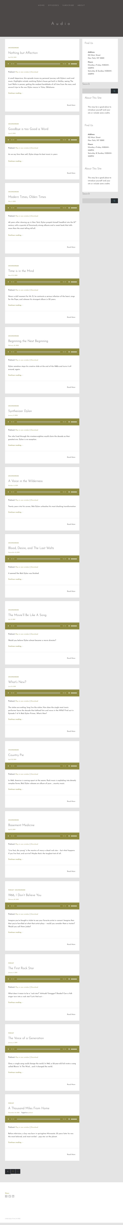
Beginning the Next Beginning (30, 341)
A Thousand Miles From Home (31, 1110)
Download (37, 72)
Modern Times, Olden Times (29, 197)
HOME (41, 5)
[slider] (38, 63)
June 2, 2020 (12, 133)
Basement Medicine (23, 826)
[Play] (8, 63)
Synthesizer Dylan (21, 412)
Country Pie (17, 756)
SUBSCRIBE (68, 5)
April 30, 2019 (12, 761)
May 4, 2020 (12, 201)
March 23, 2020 (13, 276)
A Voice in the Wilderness (27, 482)
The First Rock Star (22, 970)
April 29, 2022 (12, 57)
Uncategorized (13, 47)
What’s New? (18, 683)
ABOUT (81, 5)
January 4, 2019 (13, 974)
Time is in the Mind (22, 271)
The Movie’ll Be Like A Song (29, 616)
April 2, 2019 (12, 831)
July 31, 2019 (12, 620)
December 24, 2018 (14, 1114)
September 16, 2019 (14, 553)
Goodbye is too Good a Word (30, 129)
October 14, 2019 (13, 486)
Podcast (11, 891)
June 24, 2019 (12, 687)
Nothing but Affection (24, 53)
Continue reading (16, 93)
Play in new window (23, 72)
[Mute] (68, 63)
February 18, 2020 (13, 346)
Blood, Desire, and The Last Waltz (34, 549)
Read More (71, 105)
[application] (42, 65)
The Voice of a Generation (28, 1040)
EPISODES (53, 5)
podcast (31, 1114)
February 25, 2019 (13, 901)
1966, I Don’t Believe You (26, 897)
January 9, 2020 (13, 416)
